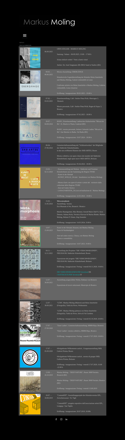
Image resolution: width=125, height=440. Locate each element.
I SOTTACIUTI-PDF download (68, 275)
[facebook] (56, 419)
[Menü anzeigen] (24, 35)
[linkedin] (66, 419)
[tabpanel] (49, 50)
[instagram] (61, 419)
